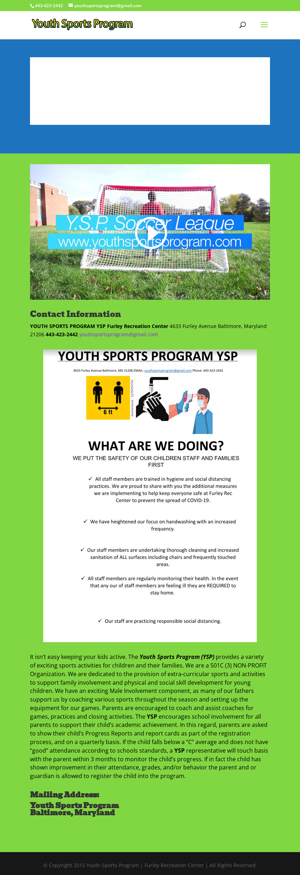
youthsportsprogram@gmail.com (118, 334)
